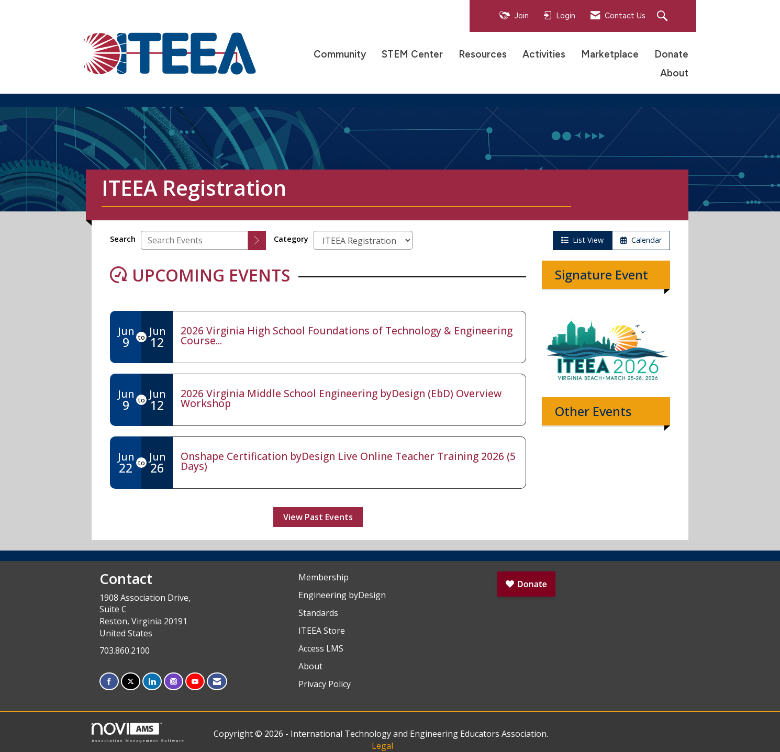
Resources (483, 54)
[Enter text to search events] (194, 240)
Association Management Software (138, 732)
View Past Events (318, 517)
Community (340, 54)
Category (291, 239)
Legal (382, 745)
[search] (257, 240)
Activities (543, 54)
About (674, 73)
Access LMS (320, 648)
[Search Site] (663, 16)
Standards (318, 613)
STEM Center (412, 54)
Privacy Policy (324, 684)
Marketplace (610, 54)
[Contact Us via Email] (217, 681)
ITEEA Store (321, 630)
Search (123, 239)
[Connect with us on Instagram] (173, 681)
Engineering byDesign (342, 595)
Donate (671, 54)
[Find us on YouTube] (195, 681)
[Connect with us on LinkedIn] (152, 681)
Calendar (641, 240)
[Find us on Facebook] (109, 681)
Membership (323, 577)
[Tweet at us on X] (130, 681)
